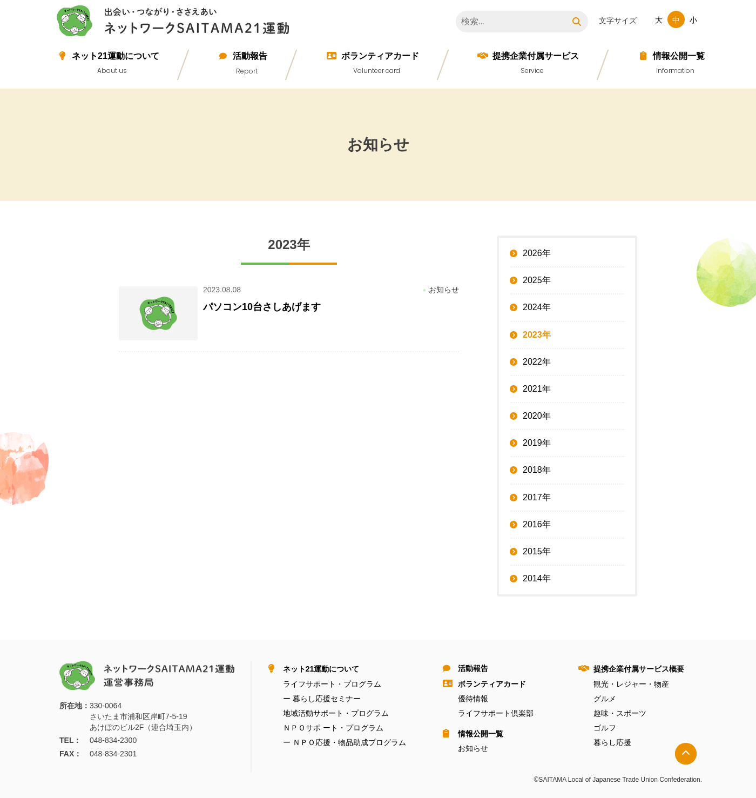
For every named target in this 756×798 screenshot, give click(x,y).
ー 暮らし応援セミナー (322, 698)
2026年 (537, 253)
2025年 (537, 280)
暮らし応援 (612, 742)
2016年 (537, 524)
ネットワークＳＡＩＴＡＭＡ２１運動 (175, 23)
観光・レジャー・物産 (631, 684)
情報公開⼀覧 (679, 56)
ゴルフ (604, 727)
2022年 (537, 361)
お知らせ (473, 748)
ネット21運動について (115, 56)
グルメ (604, 698)
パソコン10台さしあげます (262, 306)
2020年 (537, 415)
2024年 (537, 307)
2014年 (537, 578)
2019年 (537, 442)
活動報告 (250, 56)
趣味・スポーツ (619, 713)
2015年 (537, 551)
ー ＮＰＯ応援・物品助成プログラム (344, 742)
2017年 (537, 497)
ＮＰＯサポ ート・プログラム (333, 727)
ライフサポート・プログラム (332, 684)
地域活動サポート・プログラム (336, 713)
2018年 (537, 469)
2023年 (537, 334)
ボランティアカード (380, 56)
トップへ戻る (686, 754)
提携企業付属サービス (535, 56)
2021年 (537, 388)
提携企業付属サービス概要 (638, 669)
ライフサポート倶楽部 (496, 713)
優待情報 (473, 698)
